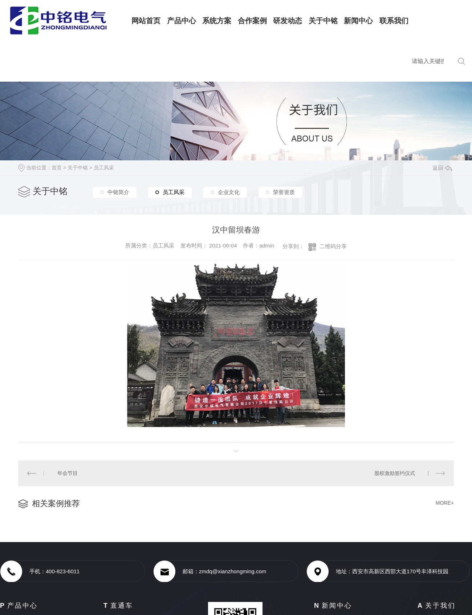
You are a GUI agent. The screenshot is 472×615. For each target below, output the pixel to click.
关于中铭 (78, 168)
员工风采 (104, 168)
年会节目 (67, 473)
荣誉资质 (284, 192)
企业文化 (229, 192)
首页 (57, 168)
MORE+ (445, 502)
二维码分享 (333, 246)
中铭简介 (118, 192)
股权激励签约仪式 (394, 473)
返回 (442, 168)
